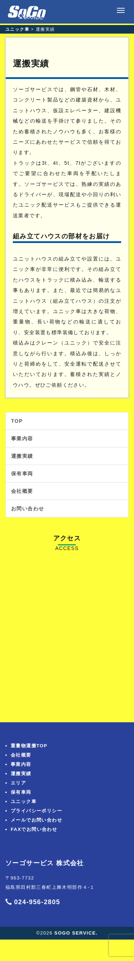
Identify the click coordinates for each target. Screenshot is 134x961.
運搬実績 (22, 456)
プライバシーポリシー (36, 810)
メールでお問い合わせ (36, 820)
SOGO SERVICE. (76, 933)
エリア (18, 783)
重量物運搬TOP (29, 745)
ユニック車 (23, 801)
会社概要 (22, 491)
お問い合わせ (27, 508)
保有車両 (22, 473)
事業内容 (22, 438)
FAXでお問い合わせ (34, 829)
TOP (17, 421)
